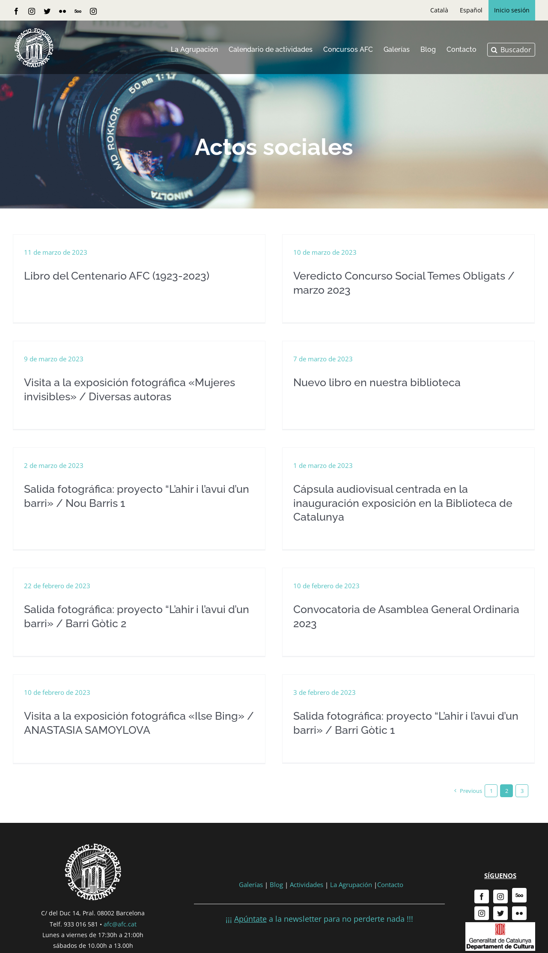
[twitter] (500, 903)
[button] (511, 49)
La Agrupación (351, 874)
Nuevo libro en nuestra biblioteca (357, 384)
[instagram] (500, 886)
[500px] (519, 885)
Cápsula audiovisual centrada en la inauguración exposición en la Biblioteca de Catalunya (410, 496)
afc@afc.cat (120, 913)
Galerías (252, 874)
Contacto (390, 874)
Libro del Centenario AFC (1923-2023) (116, 275)
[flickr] (519, 903)
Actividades (306, 874)
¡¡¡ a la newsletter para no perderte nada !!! (319, 908)
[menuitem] (439, 10)
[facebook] (481, 886)
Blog (276, 874)
